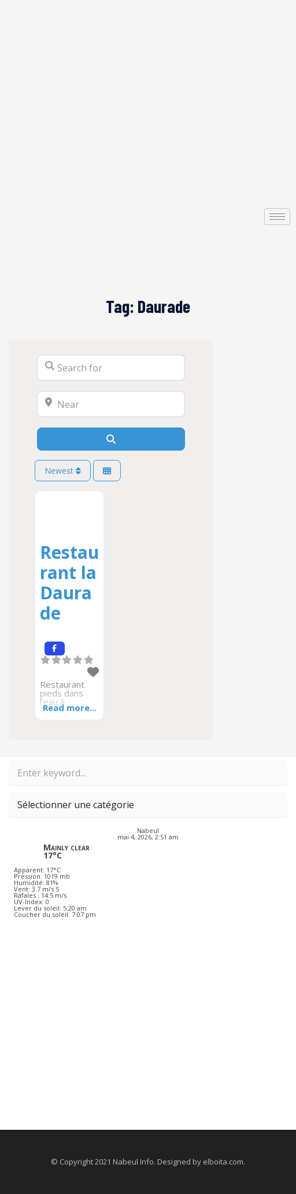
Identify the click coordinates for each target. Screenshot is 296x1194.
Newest (63, 470)
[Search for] (111, 368)
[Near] (111, 404)
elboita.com (223, 1161)
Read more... (70, 707)
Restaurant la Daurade (69, 582)
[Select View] (107, 470)
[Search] (111, 439)
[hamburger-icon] (277, 216)
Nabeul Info (133, 1161)
